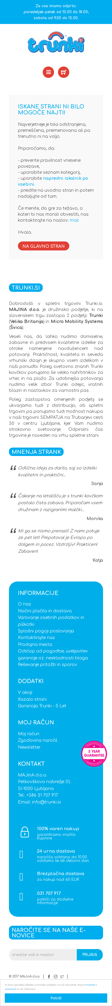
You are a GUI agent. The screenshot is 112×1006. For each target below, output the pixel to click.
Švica (16, 327)
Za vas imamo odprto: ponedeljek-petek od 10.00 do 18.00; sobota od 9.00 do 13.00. (56, 12)
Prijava (89, 955)
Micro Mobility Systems (77, 321)
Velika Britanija (26, 321)
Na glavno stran (43, 246)
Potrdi (56, 998)
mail (74, 220)
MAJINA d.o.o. (24, 309)
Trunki (96, 315)
